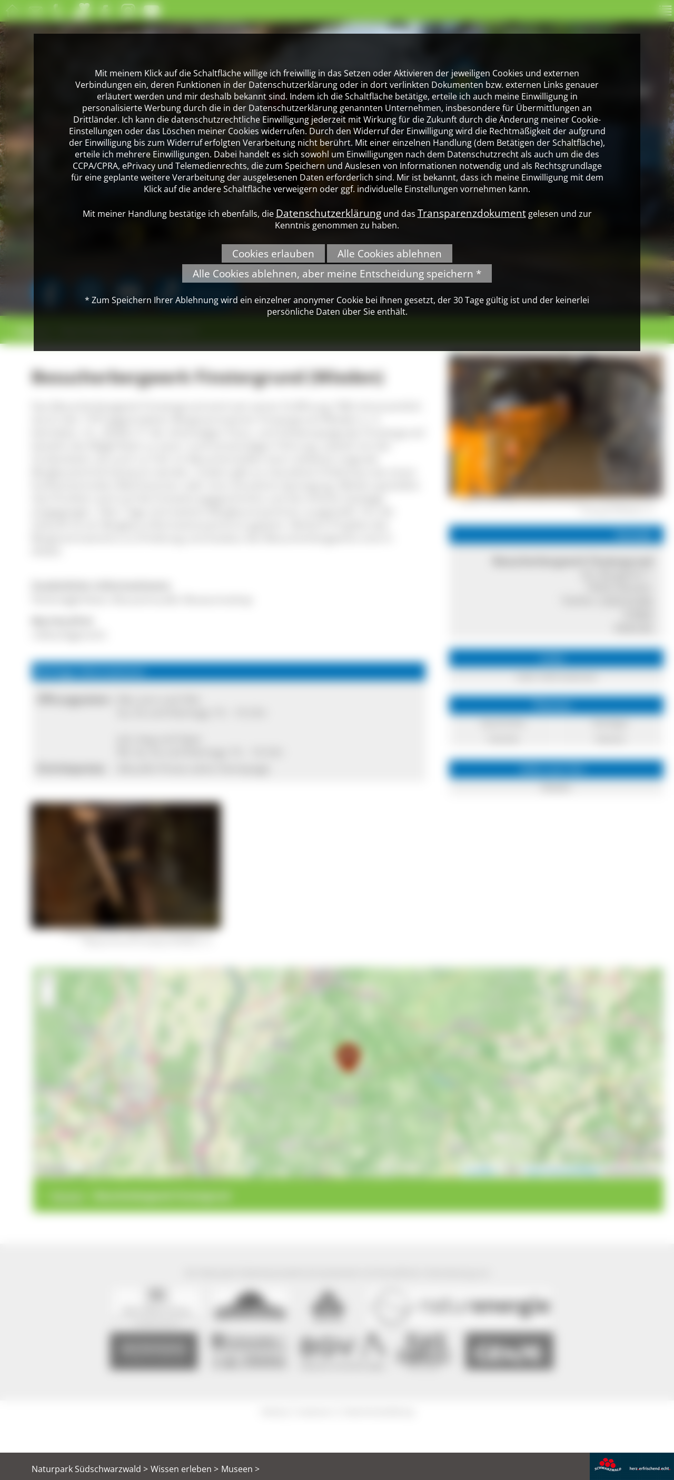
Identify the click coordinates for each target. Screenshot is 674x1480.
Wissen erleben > (185, 1469)
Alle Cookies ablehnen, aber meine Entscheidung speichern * (337, 273)
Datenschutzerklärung (328, 212)
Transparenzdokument (472, 212)
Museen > (240, 1469)
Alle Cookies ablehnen (390, 253)
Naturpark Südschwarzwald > (90, 1469)
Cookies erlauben (273, 253)
